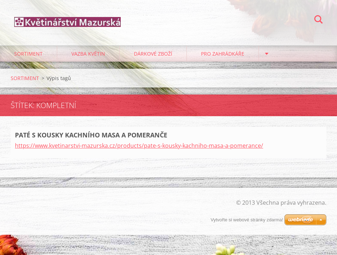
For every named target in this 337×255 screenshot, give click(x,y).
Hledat (318, 20)
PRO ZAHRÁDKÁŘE (222, 53)
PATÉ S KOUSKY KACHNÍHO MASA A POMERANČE (91, 135)
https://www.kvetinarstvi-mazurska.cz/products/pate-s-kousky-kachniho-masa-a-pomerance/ (139, 145)
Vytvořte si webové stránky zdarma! (247, 219)
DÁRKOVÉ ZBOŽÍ (153, 53)
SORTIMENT (28, 53)
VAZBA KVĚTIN (88, 53)
